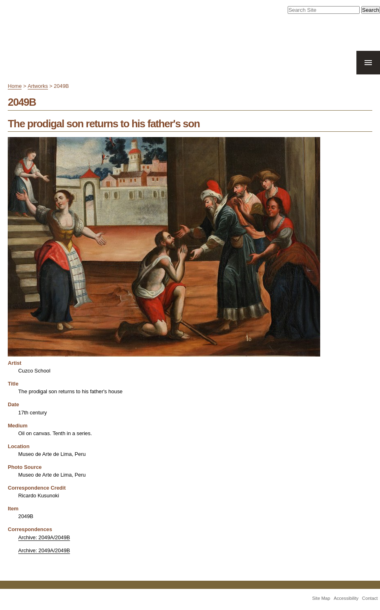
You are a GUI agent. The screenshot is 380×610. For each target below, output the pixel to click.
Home (15, 86)
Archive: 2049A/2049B (44, 537)
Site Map (321, 598)
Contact (370, 598)
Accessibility (346, 598)
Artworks (38, 86)
